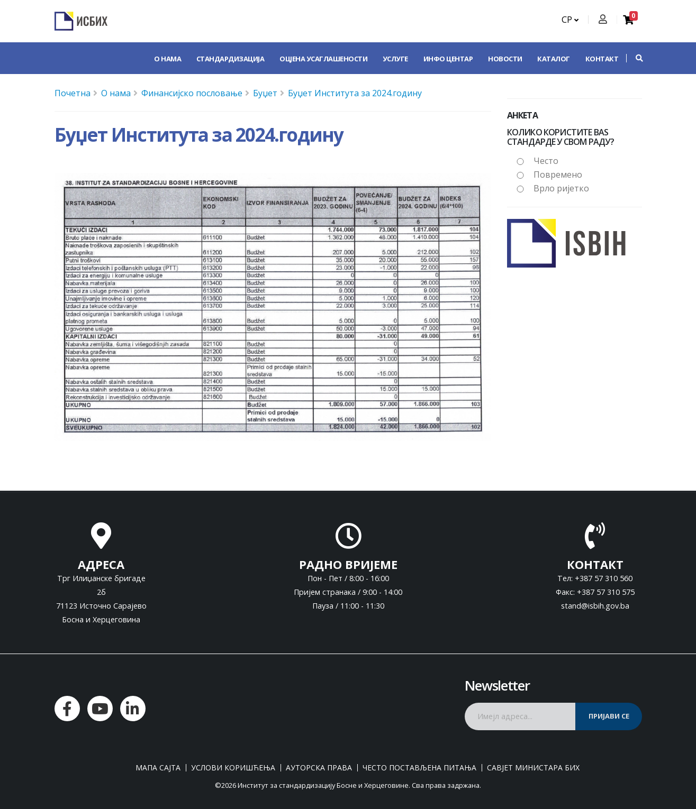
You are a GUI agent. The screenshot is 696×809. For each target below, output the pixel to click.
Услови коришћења (233, 767)
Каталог (553, 58)
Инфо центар (448, 58)
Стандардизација (230, 58)
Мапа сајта (157, 767)
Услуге (395, 58)
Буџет (265, 93)
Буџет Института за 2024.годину (355, 93)
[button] (634, 58)
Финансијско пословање (191, 93)
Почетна (73, 93)
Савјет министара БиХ (533, 767)
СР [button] (570, 19)
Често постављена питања (419, 767)
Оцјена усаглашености (323, 58)
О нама (167, 58)
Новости (505, 58)
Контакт (602, 58)
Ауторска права (319, 767)
